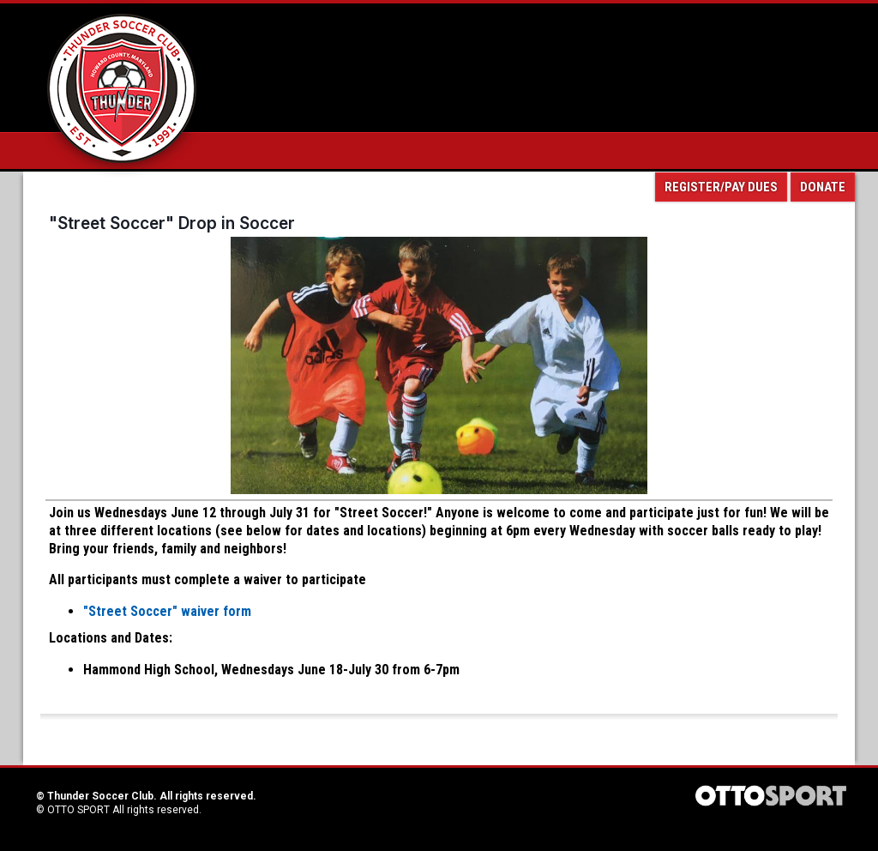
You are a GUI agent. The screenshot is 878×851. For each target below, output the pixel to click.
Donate (822, 187)
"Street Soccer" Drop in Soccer (172, 223)
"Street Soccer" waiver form (167, 611)
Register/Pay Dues (721, 187)
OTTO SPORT (78, 810)
